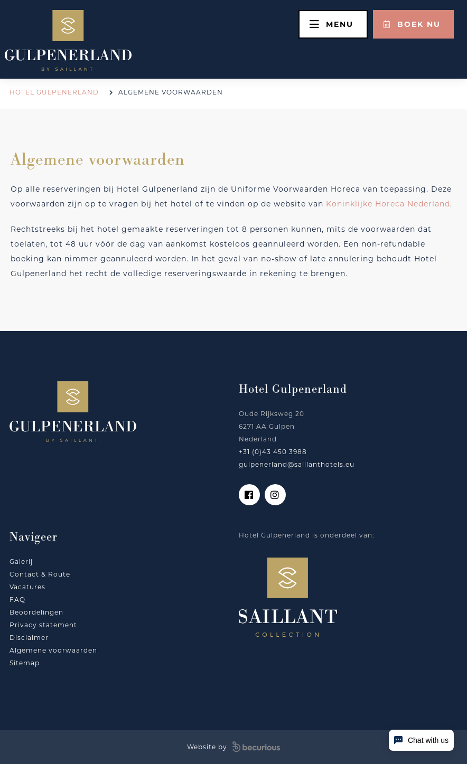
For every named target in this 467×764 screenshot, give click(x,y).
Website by (233, 747)
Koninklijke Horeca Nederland (388, 204)
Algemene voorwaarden (53, 650)
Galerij (21, 561)
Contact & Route (40, 574)
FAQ (17, 599)
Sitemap (25, 663)
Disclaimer (29, 638)
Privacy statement (43, 625)
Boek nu (412, 24)
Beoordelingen (36, 612)
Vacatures (27, 587)
